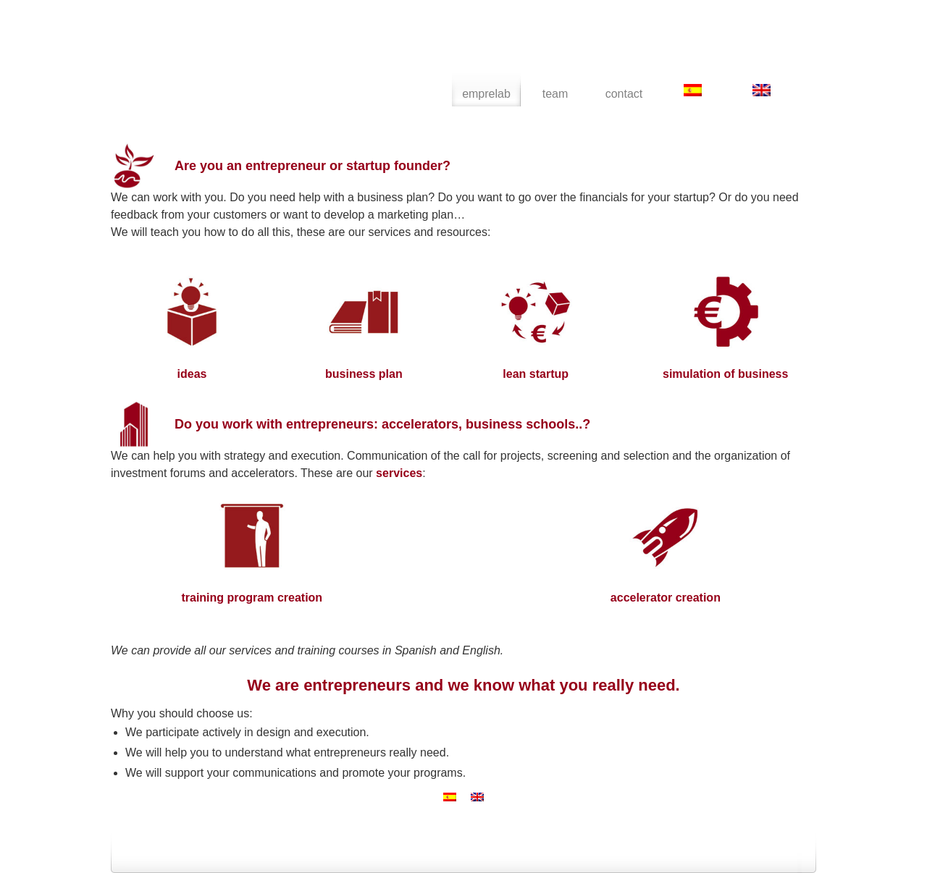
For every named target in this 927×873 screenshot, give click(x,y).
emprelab (214, 57)
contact (624, 94)
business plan (364, 374)
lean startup (536, 374)
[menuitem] (692, 89)
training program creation (251, 597)
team (555, 94)
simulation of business (725, 374)
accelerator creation (666, 597)
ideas (192, 374)
